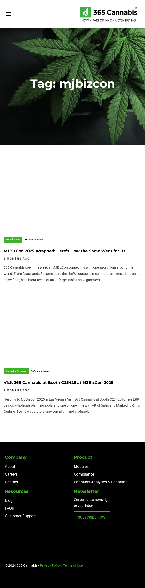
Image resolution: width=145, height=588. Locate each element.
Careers (11, 474)
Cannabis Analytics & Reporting (101, 482)
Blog (9, 500)
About (10, 466)
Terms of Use (73, 565)
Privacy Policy (50, 565)
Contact (11, 482)
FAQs (9, 508)
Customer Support (20, 516)
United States (13, 239)
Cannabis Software (16, 371)
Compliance (84, 474)
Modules (81, 466)
